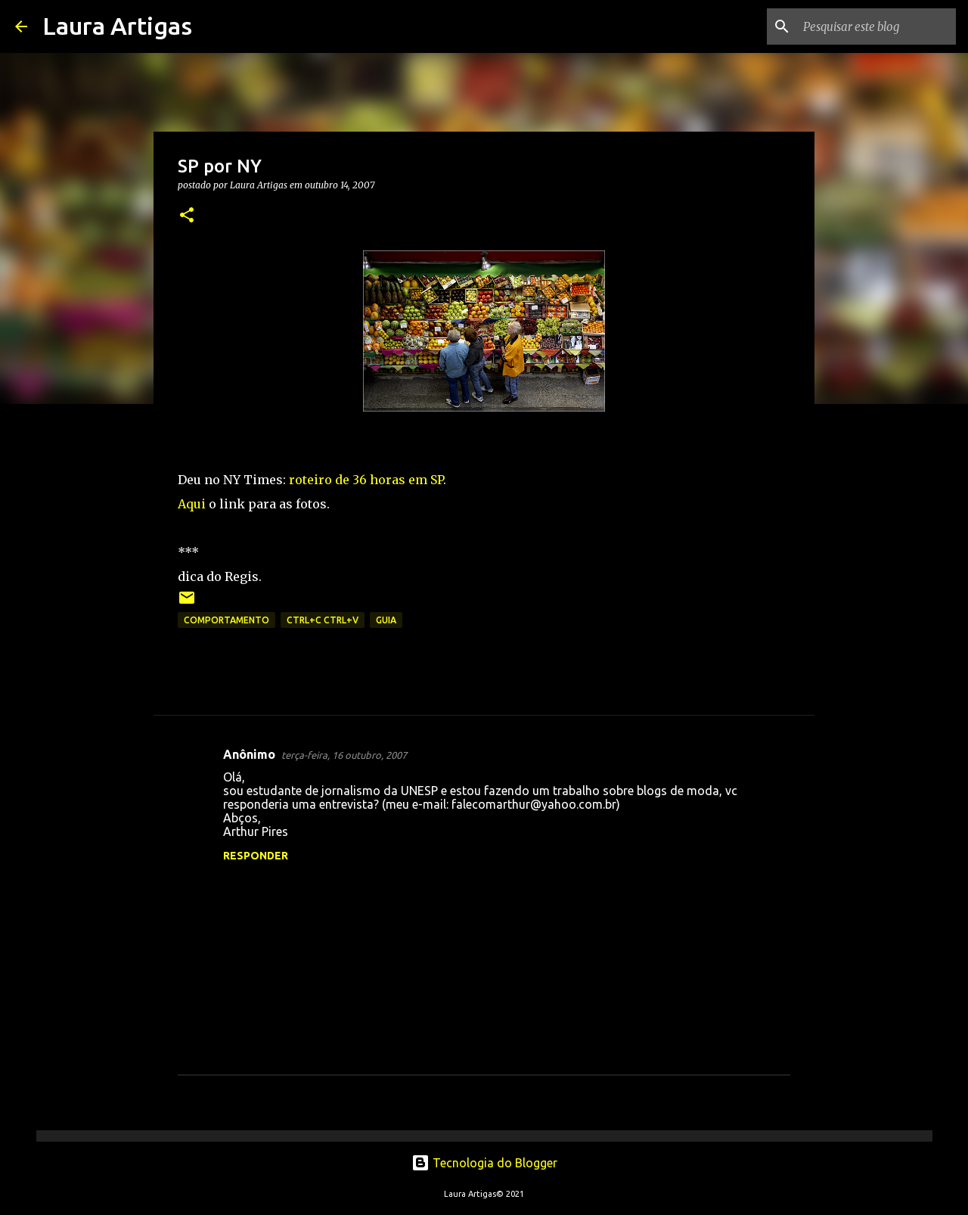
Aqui (192, 503)
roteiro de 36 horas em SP (366, 479)
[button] (187, 216)
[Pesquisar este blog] (876, 26)
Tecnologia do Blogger (484, 1163)
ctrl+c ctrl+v (322, 620)
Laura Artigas (117, 25)
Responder (255, 856)
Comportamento (226, 620)
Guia (386, 620)
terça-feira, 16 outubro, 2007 (344, 755)
